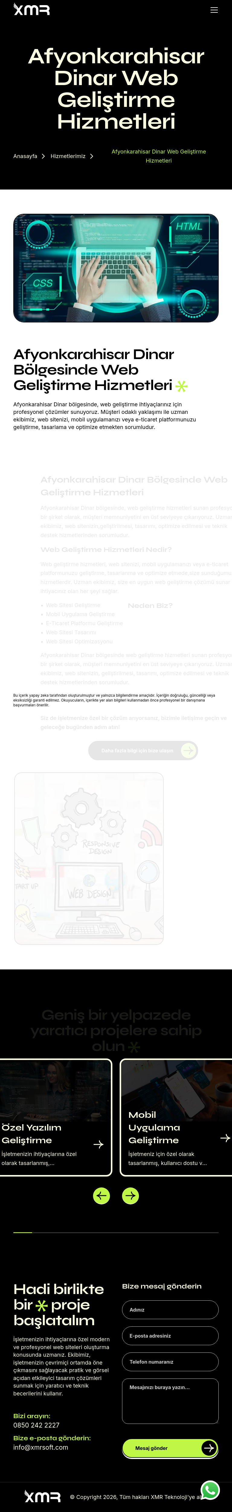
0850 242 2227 (36, 1425)
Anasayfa (25, 156)
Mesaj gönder (176, 1448)
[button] (101, 1195)
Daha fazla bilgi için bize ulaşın (150, 750)
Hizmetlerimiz (67, 156)
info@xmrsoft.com (40, 1447)
